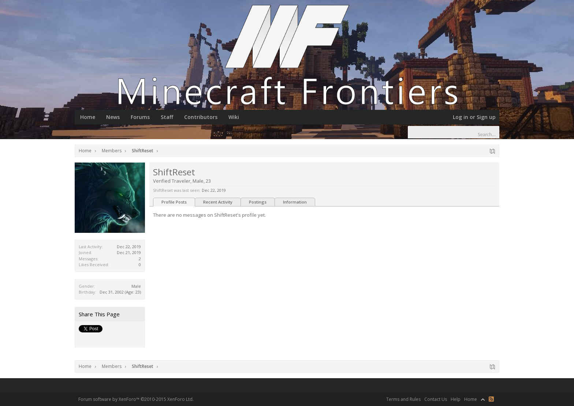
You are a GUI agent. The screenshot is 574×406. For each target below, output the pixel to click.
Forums (140, 116)
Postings (257, 202)
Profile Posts (174, 202)
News (113, 116)
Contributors (200, 116)
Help (456, 399)
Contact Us (435, 399)
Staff (167, 116)
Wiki (233, 116)
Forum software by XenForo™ (136, 399)
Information (295, 202)
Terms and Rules (403, 399)
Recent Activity (217, 202)
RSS (491, 399)
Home (87, 116)
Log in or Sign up (474, 116)
